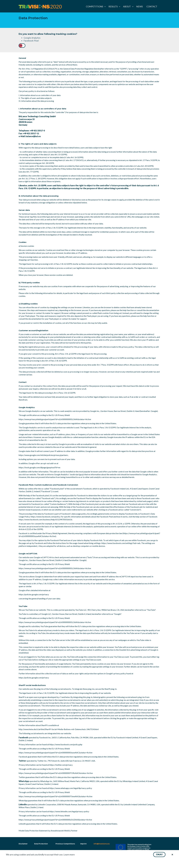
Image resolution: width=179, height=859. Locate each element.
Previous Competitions (65, 844)
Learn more (69, 854)
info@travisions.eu (102, 844)
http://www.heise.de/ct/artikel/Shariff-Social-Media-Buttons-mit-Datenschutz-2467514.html (59, 729)
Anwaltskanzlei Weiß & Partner (64, 830)
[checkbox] (22, 45)
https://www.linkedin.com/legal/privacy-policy (69, 811)
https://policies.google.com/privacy (34, 594)
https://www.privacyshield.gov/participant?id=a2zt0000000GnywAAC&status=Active (55, 752)
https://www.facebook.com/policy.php (65, 744)
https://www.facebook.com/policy (45, 516)
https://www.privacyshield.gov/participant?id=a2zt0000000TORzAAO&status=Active (56, 773)
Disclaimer (23, 844)
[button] (159, 854)
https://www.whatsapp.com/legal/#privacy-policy (70, 788)
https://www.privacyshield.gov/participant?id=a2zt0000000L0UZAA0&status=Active (55, 819)
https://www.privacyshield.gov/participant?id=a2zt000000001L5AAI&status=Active (55, 419)
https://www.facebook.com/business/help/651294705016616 (45, 519)
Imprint (83, 844)
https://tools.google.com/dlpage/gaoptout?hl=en (39, 467)
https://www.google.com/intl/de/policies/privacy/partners (43, 455)
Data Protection (41, 844)
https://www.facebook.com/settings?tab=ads (120, 543)
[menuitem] (95, 6)
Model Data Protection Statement (33, 830)
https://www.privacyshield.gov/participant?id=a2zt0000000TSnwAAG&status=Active (55, 796)
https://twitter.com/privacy (61, 765)
